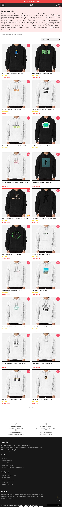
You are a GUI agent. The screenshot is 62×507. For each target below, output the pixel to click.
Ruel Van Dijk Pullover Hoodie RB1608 (41, 254)
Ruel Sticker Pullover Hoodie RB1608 (11, 254)
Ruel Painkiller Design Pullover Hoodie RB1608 (14, 363)
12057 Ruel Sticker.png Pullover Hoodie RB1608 (44, 218)
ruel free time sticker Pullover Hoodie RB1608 (14, 146)
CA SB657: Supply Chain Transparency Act (13, 463)
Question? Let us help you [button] (54, 505)
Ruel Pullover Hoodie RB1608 (39, 290)
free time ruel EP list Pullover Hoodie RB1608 (14, 327)
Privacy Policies (6, 459)
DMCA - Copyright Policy (8, 461)
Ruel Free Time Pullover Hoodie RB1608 (42, 327)
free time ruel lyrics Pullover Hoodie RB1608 (43, 73)
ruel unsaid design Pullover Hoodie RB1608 (13, 109)
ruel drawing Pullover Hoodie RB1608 (41, 146)
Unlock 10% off (58, 500)
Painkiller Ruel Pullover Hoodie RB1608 (42, 399)
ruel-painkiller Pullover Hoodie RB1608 (12, 399)
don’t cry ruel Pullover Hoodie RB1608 (12, 290)
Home (3, 34)
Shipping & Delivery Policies (9, 471)
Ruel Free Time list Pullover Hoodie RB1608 (43, 109)
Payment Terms (6, 473)
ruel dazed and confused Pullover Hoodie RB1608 (15, 218)
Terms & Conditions (7, 456)
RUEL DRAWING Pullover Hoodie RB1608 (12, 73)
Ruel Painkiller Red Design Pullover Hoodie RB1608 (15, 182)
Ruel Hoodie (18, 34)
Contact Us (5, 478)
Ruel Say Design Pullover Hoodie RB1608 (42, 363)
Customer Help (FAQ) (7, 480)
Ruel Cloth (10, 34)
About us (4, 454)
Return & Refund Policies (8, 476)
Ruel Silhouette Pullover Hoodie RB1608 (42, 182)
